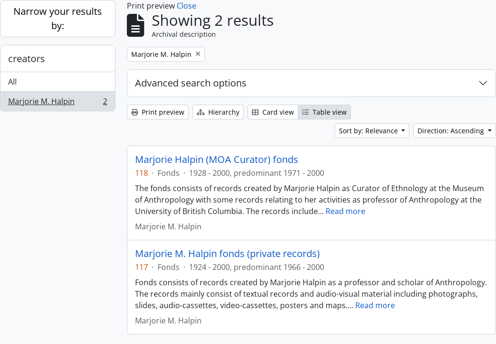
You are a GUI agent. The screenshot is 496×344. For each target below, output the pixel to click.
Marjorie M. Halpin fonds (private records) (227, 253)
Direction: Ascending (451, 130)
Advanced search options (191, 82)
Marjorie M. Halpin (57, 103)
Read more (345, 211)
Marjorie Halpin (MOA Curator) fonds (216, 159)
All (12, 81)
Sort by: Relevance (369, 130)
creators (26, 58)
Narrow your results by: (57, 18)
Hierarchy (218, 112)
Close (186, 5)
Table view (324, 112)
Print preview (157, 112)
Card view (273, 112)
